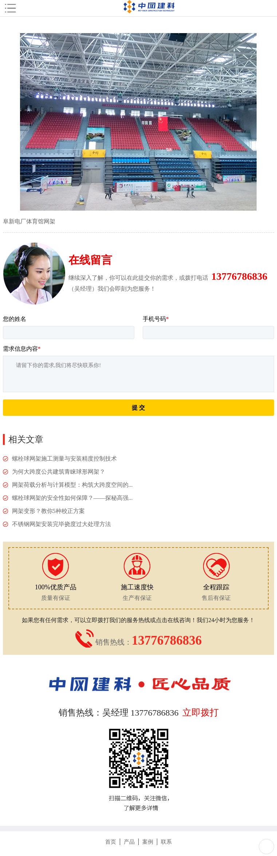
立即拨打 (200, 712)
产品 (129, 842)
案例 (147, 842)
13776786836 (239, 276)
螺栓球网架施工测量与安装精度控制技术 (64, 458)
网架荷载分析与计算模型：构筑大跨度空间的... (72, 485)
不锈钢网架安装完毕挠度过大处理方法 (61, 524)
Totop (266, 846)
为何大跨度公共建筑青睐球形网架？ (58, 472)
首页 (110, 842)
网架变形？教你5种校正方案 (48, 511)
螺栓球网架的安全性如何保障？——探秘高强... (72, 498)
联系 (166, 842)
